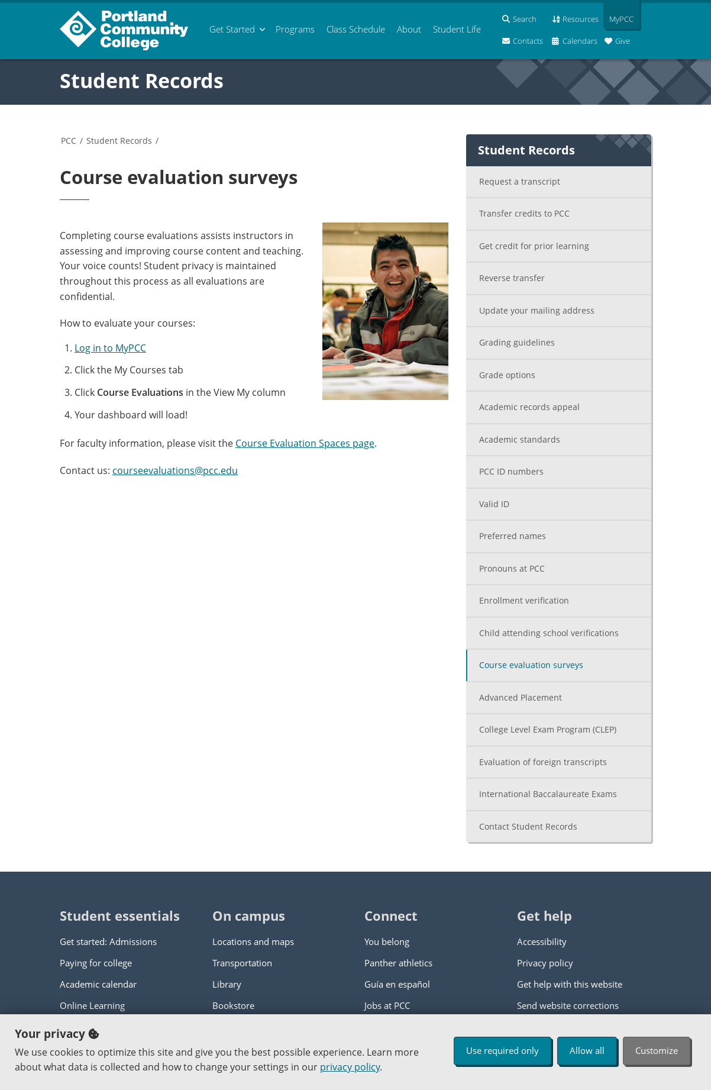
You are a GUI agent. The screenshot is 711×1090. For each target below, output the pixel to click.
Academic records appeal (529, 406)
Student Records (142, 80)
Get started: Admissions (108, 941)
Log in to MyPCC (110, 347)
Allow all (587, 1050)
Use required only (502, 1050)
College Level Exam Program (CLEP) (547, 729)
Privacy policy (545, 963)
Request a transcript (519, 181)
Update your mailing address (536, 310)
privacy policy (350, 1066)
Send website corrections (568, 1005)
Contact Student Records (528, 826)
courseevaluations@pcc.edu (175, 470)
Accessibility (542, 941)
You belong (386, 941)
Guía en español (397, 984)
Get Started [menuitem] (232, 29)
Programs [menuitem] (295, 29)
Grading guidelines (517, 342)
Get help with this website (569, 984)
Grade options (507, 374)
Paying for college (96, 963)
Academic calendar (98, 984)
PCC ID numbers (511, 471)
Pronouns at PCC (512, 568)
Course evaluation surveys (531, 664)
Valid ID (494, 503)
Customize (656, 1050)
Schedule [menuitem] (356, 29)
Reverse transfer (512, 277)
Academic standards (519, 439)
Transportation (242, 963)
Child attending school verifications (549, 632)
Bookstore (233, 1005)
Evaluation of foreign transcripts (543, 761)
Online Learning (92, 1005)
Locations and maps (253, 941)
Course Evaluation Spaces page (304, 443)
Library (226, 984)
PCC (68, 140)
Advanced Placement (520, 697)
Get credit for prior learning (534, 245)
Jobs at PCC (387, 1005)
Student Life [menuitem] (457, 29)
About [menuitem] (409, 29)
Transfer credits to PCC (524, 213)
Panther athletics (398, 963)
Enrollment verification (524, 600)
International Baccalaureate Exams (548, 793)
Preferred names (512, 535)
